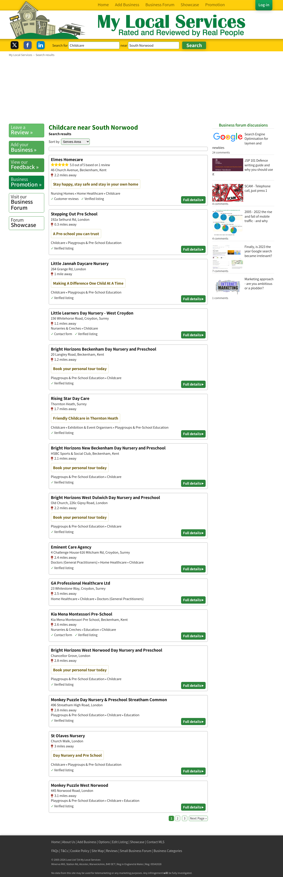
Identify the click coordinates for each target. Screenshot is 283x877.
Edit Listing (120, 842)
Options (104, 842)
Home (55, 842)
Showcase (27, 223)
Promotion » (27, 182)
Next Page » (198, 818)
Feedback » (27, 165)
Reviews (112, 851)
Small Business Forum (135, 851)
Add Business (86, 842)
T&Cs (64, 851)
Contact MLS (155, 842)
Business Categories (168, 851)
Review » (27, 130)
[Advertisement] (141, 90)
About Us (68, 842)
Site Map (98, 851)
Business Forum (27, 202)
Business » (27, 147)
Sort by (54, 141)
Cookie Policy (79, 851)
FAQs (54, 851)
